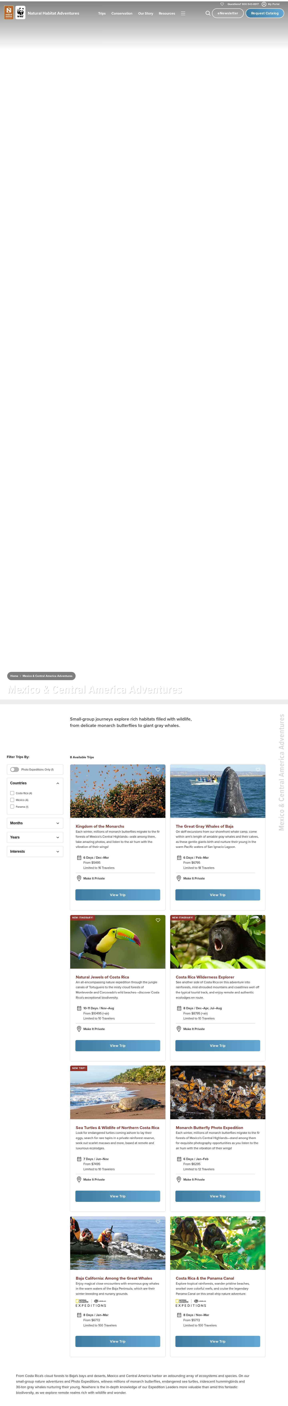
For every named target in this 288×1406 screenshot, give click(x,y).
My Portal (271, 4)
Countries (18, 782)
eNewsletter (228, 13)
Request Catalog (265, 13)
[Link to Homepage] (41, 13)
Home (14, 674)
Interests (17, 850)
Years (15, 836)
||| (183, 13)
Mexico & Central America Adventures (47, 674)
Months (16, 822)
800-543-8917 (243, 4)
